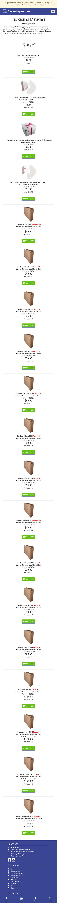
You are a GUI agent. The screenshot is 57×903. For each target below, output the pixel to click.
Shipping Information (18, 875)
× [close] (54, 5)
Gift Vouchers (15, 886)
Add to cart (28, 72)
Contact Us (14, 877)
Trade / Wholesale (17, 873)
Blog (12, 888)
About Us (14, 879)
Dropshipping (15, 871)
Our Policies (15, 881)
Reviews (13, 884)
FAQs (12, 869)
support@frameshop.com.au (20, 849)
